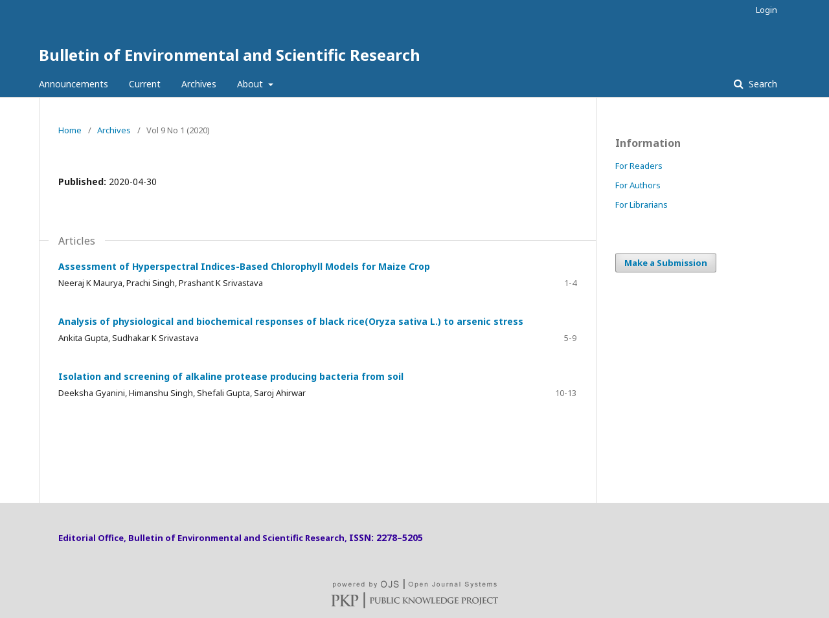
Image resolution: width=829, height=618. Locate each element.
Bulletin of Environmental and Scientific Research (229, 54)
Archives (198, 84)
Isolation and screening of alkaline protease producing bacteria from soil (230, 376)
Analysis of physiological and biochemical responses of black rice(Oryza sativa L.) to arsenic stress (290, 321)
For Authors (638, 185)
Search (761, 84)
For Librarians (641, 204)
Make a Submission (665, 263)
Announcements (73, 84)
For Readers (639, 165)
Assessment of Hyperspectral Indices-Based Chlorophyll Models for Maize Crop (244, 266)
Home (70, 130)
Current (145, 84)
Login (766, 10)
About (251, 84)
